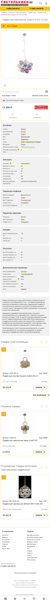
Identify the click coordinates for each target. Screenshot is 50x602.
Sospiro (23, 134)
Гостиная (24, 274)
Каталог (11, 12)
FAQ (28, 549)
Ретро (23, 142)
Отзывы (29, 551)
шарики (23, 289)
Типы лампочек (32, 557)
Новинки (5, 544)
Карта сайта (6, 549)
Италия (15, 92)
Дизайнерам (31, 546)
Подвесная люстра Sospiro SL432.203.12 (20, 376)
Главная (4, 12)
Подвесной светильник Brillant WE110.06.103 (23, 504)
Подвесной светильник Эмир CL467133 (20, 440)
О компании (7, 531)
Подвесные (31, 12)
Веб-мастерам (31, 544)
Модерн (38, 142)
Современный (30, 142)
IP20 (22, 276)
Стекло (23, 144)
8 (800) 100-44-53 (13, 9)
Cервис (30, 531)
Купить (40, 387)
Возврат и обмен (32, 542)
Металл (23, 217)
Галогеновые (25, 163)
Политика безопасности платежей (25, 573)
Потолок (24, 271)
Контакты (5, 535)
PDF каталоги (31, 560)
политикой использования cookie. (25, 587)
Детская (30, 274)
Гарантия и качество (33, 540)
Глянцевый (24, 203)
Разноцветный (26, 200)
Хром (22, 219)
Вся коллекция (41, 395)
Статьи (29, 555)
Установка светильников (35, 537)
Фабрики (5, 537)
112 (22, 168)
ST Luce (6, 91)
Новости (30, 553)
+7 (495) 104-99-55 (36, 9)
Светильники (21, 12)
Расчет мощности (29, 147)
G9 (22, 176)
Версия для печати (46, 91)
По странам (5, 540)
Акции (4, 546)
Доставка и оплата (33, 535)
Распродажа (6, 542)
